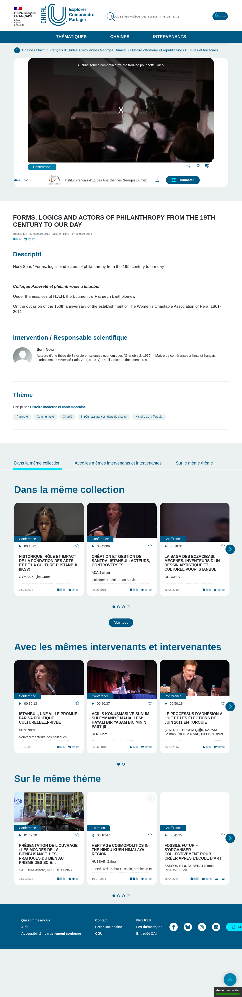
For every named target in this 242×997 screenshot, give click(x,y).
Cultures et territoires (201, 50)
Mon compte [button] (212, 16)
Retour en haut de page (225, 980)
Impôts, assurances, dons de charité (104, 416)
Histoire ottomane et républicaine (156, 50)
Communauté (45, 416)
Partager (188, 165)
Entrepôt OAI (146, 981)
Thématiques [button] (71, 36)
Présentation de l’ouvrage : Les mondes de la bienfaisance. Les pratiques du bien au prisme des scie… (48, 884)
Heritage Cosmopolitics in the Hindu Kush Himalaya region (120, 880)
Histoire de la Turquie (149, 416)
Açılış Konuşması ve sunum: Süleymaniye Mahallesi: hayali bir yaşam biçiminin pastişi (121, 734)
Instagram (202, 974)
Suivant (230, 557)
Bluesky (188, 974)
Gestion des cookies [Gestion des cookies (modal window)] (228, 992)
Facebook (173, 974)
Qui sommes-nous (35, 968)
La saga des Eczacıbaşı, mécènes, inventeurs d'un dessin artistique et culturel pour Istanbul (192, 563)
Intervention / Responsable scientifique (70, 337)
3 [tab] (123, 623)
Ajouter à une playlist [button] (207, 165)
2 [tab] (118, 623)
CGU (99, 981)
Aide (24, 974)
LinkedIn (216, 974)
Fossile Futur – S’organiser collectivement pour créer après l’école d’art (192, 882)
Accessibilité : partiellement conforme (51, 981)
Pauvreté (22, 416)
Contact (101, 968)
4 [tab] (128, 623)
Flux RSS (143, 968)
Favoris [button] (198, 165)
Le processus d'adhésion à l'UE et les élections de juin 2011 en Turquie (193, 732)
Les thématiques (149, 974)
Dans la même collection (37, 463)
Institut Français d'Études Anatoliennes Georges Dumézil (82, 50)
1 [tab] (113, 623)
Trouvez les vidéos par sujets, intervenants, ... (141, 19)
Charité (67, 416)
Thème (23, 394)
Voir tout (121, 636)
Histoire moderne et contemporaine (58, 407)
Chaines (119, 36)
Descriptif (27, 254)
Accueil (17, 50)
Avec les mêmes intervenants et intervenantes (118, 463)
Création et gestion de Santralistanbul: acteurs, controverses (121, 561)
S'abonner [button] (158, 180)
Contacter (187, 180)
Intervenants (169, 36)
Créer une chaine (108, 974)
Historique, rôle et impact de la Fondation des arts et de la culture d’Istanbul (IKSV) (48, 563)
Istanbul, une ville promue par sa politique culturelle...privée (48, 732)
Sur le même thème (194, 463)
